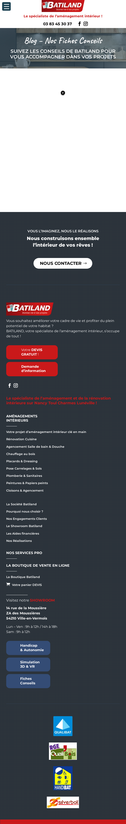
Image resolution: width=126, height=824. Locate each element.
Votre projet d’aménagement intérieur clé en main (46, 432)
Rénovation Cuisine (21, 439)
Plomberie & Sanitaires (24, 476)
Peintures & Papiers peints (27, 483)
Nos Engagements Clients (26, 519)
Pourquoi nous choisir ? (24, 511)
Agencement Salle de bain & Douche (35, 447)
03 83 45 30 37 (57, 24)
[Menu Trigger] (6, 6)
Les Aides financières (22, 533)
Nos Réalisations (19, 541)
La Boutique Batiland (23, 577)
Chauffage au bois (20, 454)
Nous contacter (61, 263)
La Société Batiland (21, 504)
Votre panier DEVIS (24, 584)
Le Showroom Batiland (24, 526)
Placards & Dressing (22, 461)
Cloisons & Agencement (25, 490)
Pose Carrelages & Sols (24, 468)
